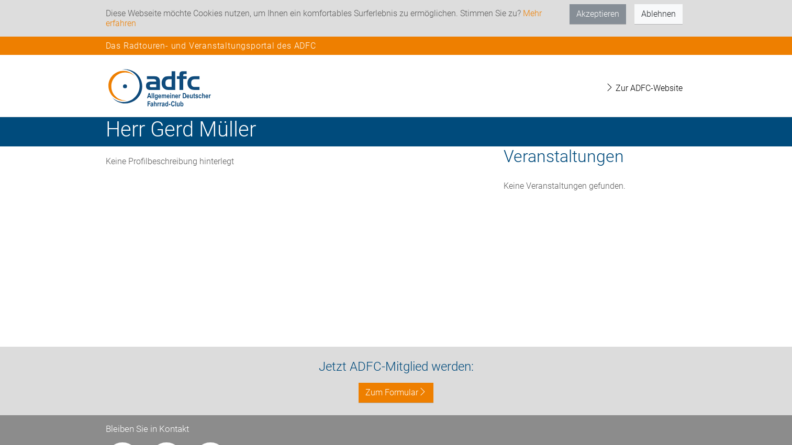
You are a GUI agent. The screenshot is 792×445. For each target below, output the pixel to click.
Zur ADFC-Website (644, 88)
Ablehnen (658, 14)
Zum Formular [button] (396, 392)
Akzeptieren (597, 14)
